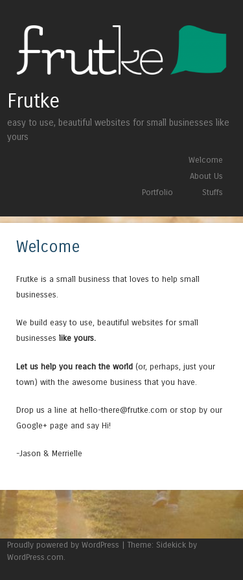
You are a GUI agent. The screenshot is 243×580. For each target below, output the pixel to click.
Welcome (206, 160)
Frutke (33, 101)
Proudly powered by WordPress (63, 545)
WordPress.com (35, 557)
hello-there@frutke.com (123, 410)
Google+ (31, 425)
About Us (206, 176)
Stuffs (212, 192)
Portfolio (157, 192)
